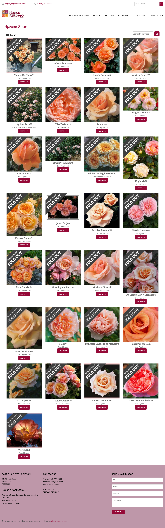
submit (118, 512)
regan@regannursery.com (15, 4)
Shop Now (24, 82)
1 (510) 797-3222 (44, 4)
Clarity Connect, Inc (58, 521)
